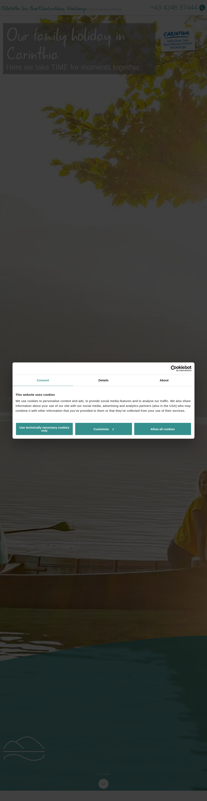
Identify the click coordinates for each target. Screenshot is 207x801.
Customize (104, 429)
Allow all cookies (162, 429)
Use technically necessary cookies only (44, 429)
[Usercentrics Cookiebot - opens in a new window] (173, 368)
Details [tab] (103, 380)
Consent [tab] (43, 380)
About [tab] (164, 380)
